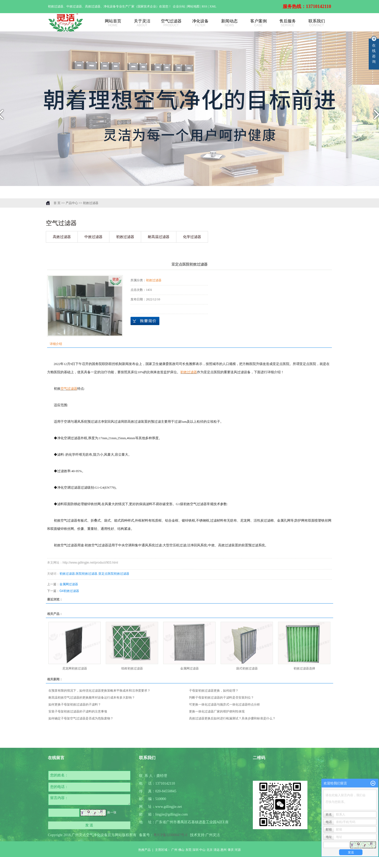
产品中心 (72, 203)
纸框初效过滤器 (132, 668)
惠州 (223, 850)
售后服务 (287, 23)
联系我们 (316, 23)
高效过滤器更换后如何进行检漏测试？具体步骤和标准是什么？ (232, 718)
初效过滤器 (90, 203)
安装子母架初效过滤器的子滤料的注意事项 (77, 711)
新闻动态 (229, 23)
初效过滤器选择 (304, 668)
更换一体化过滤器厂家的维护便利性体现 (217, 711)
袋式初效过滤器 (247, 668)
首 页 (57, 203)
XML (213, 6)
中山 (202, 850)
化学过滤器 (192, 237)
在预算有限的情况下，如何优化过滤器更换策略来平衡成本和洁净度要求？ (99, 690)
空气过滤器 (171, 23)
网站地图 (193, 6)
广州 (174, 850)
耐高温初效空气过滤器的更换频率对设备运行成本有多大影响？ (91, 697)
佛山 (181, 850)
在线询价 (145, 321)
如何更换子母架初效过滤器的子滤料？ (74, 704)
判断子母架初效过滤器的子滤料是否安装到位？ (221, 697)
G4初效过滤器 (69, 591)
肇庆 (231, 850)
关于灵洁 (142, 23)
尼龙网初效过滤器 (74, 668)
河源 (238, 850)
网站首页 (112, 23)
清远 (216, 850)
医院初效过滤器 (86, 573)
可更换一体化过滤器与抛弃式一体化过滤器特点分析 (224, 704)
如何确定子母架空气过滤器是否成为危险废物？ (80, 718)
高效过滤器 (62, 237)
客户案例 (258, 23)
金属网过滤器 (68, 584)
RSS (204, 6)
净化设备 (200, 23)
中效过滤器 (93, 237)
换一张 (111, 812)
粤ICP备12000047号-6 (170, 835)
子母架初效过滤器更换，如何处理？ (213, 690)
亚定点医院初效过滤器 (113, 573)
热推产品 (144, 850)
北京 (209, 850)
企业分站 (179, 6)
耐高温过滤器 (158, 237)
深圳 (195, 850)
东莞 (188, 850)
